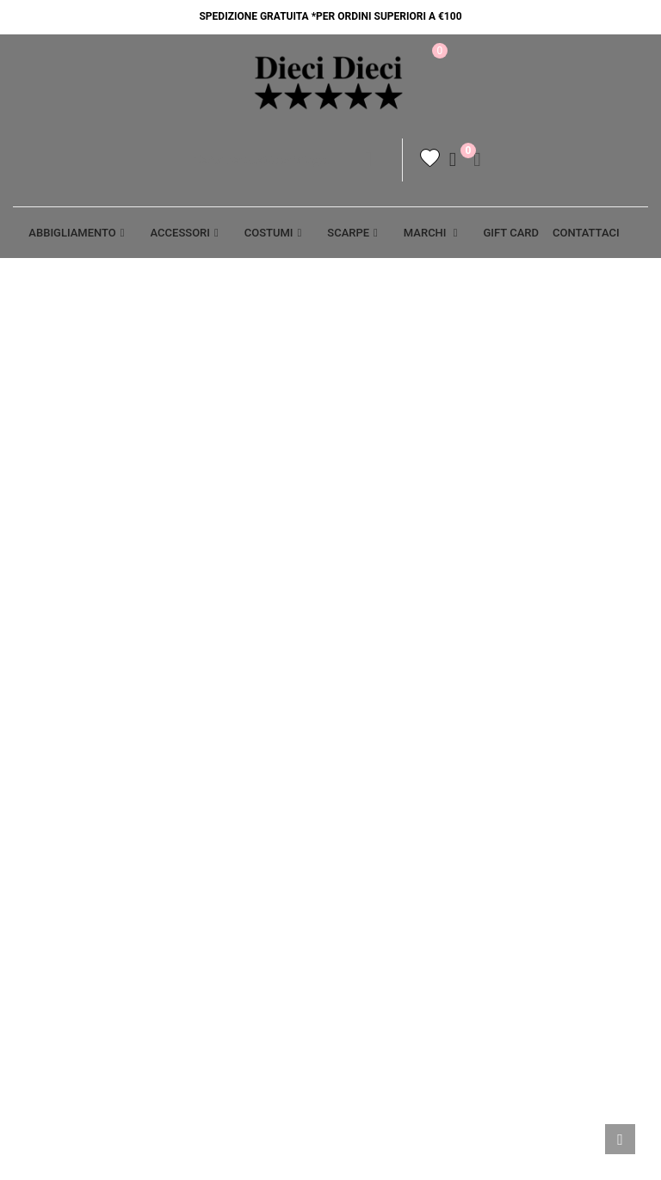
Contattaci (214, 768)
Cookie (199, 738)
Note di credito (557, 798)
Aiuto (30, 708)
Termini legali (388, 708)
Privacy (202, 708)
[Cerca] (291, 164)
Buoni (526, 858)
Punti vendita (221, 798)
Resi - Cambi (379, 798)
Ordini (528, 768)
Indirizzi (534, 828)
